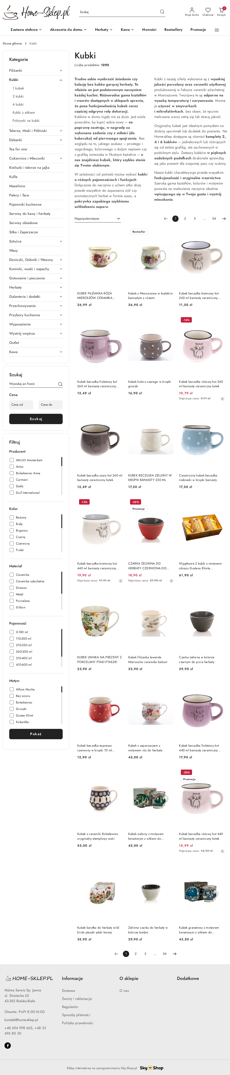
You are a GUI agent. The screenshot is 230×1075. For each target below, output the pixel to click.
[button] (216, 30)
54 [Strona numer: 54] (214, 218)
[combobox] (98, 219)
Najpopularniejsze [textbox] (87, 218)
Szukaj (36, 418)
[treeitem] (36, 70)
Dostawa (68, 990)
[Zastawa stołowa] (26, 30)
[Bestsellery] (173, 30)
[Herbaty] (104, 30)
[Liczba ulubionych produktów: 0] (208, 12)
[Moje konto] (192, 12)
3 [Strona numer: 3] (195, 218)
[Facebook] (7, 1045)
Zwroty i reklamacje (77, 998)
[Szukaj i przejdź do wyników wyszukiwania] (162, 12)
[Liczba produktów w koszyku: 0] (221, 12)
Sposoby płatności (76, 1015)
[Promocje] (198, 30)
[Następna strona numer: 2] (224, 219)
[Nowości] (149, 30)
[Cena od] (21, 404)
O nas (124, 990)
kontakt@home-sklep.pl (21, 1019)
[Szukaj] (60, 384)
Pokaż (36, 734)
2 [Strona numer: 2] (185, 218)
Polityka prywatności (77, 1023)
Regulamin (70, 1006)
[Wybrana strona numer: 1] (175, 219)
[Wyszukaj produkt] (122, 12)
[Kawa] (127, 30)
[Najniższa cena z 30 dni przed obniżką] (222, 398)
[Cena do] (51, 404)
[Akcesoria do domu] (68, 30)
